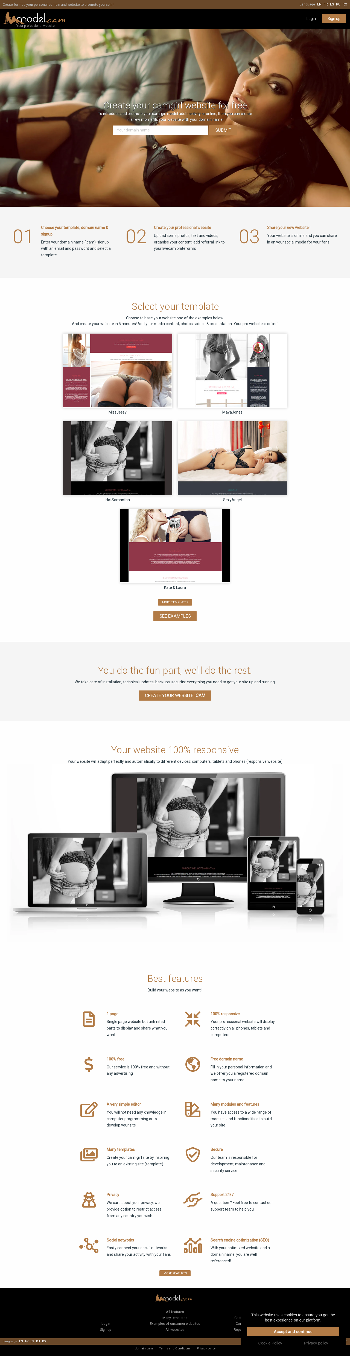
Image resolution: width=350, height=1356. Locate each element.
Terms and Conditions (175, 1348)
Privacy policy (206, 1348)
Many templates (174, 1318)
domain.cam (144, 1348)
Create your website (175, 695)
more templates (175, 602)
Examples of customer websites (175, 1323)
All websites (175, 1330)
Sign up (334, 18)
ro (345, 4)
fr (326, 4)
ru (338, 4)
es (332, 4)
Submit (223, 130)
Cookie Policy (270, 1343)
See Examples (175, 616)
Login (311, 18)
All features (175, 1312)
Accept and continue (293, 1331)
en (319, 4)
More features (175, 1273)
